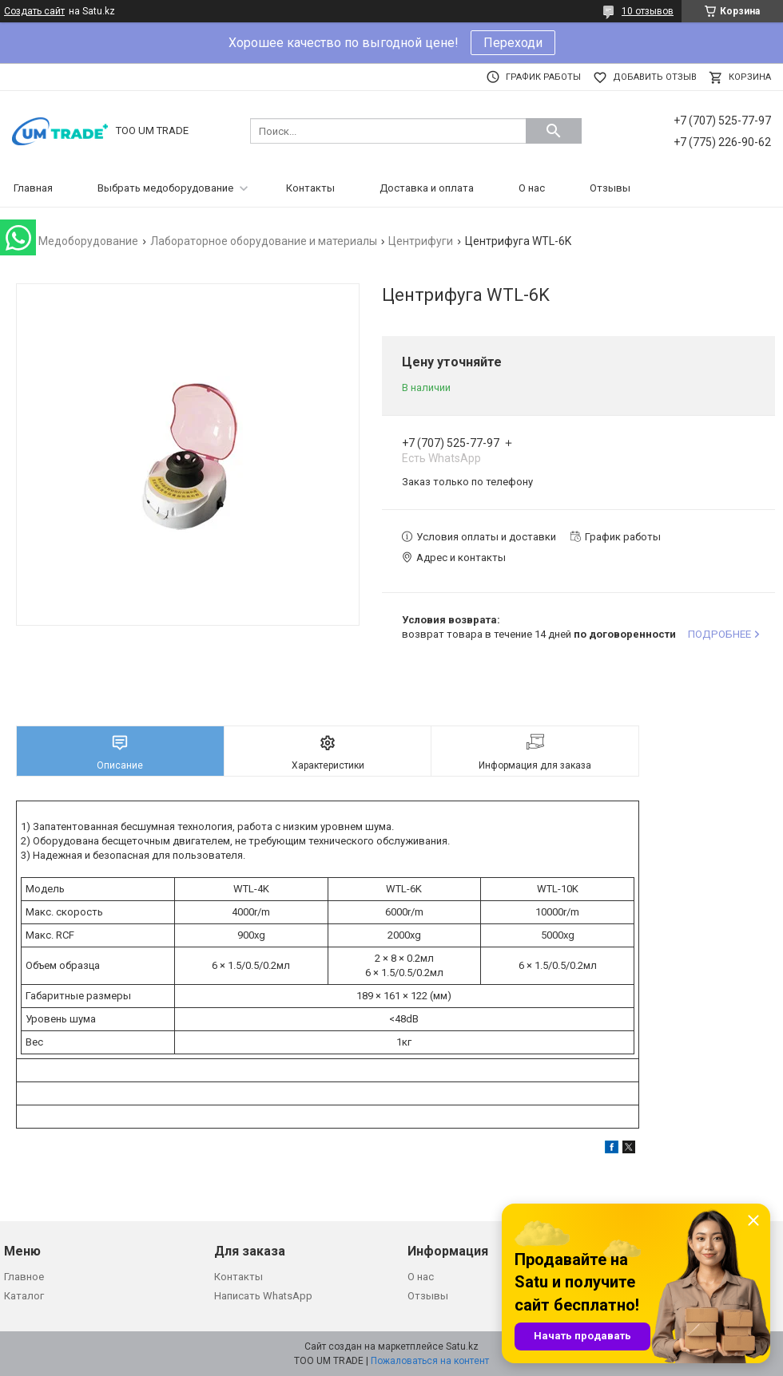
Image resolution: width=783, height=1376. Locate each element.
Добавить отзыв (655, 77)
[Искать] (554, 131)
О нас (532, 188)
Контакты (310, 188)
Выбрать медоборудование (165, 188)
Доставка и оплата (427, 188)
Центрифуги (420, 241)
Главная (33, 188)
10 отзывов (648, 11)
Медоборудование (88, 241)
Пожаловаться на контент (430, 1360)
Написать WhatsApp (263, 1296)
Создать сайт (34, 11)
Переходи (513, 42)
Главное (24, 1277)
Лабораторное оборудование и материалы (263, 241)
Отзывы (610, 188)
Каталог (24, 1296)
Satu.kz (462, 1346)
